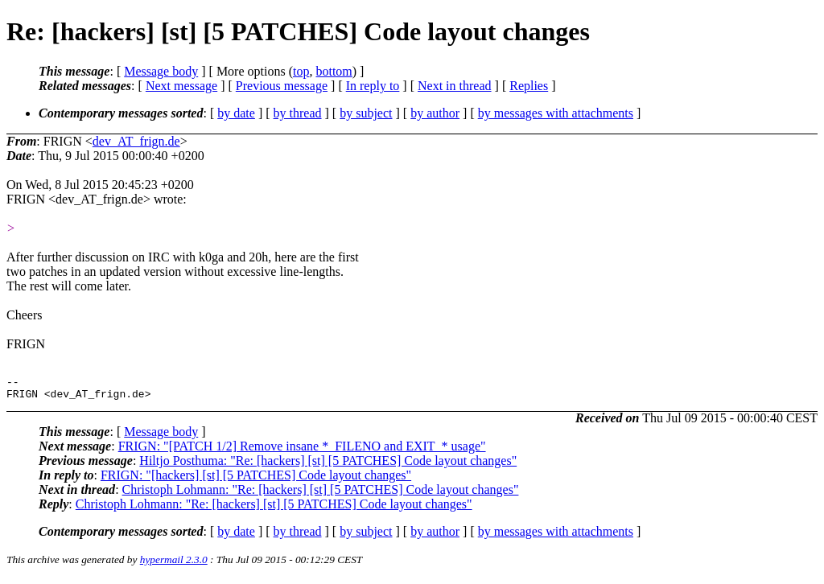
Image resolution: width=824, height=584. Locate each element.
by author (434, 113)
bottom (333, 71)
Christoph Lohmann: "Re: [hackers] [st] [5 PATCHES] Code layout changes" (320, 494)
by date (236, 113)
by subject (366, 113)
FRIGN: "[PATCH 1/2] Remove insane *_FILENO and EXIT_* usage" (302, 451)
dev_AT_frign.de (136, 141)
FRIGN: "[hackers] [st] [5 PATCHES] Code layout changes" (256, 480)
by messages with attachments (555, 113)
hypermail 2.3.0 (174, 564)
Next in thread (455, 86)
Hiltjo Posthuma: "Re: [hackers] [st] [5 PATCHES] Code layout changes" (328, 465)
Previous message (282, 86)
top (301, 71)
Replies (528, 86)
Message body (161, 71)
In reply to (373, 86)
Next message (181, 86)
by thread (298, 113)
